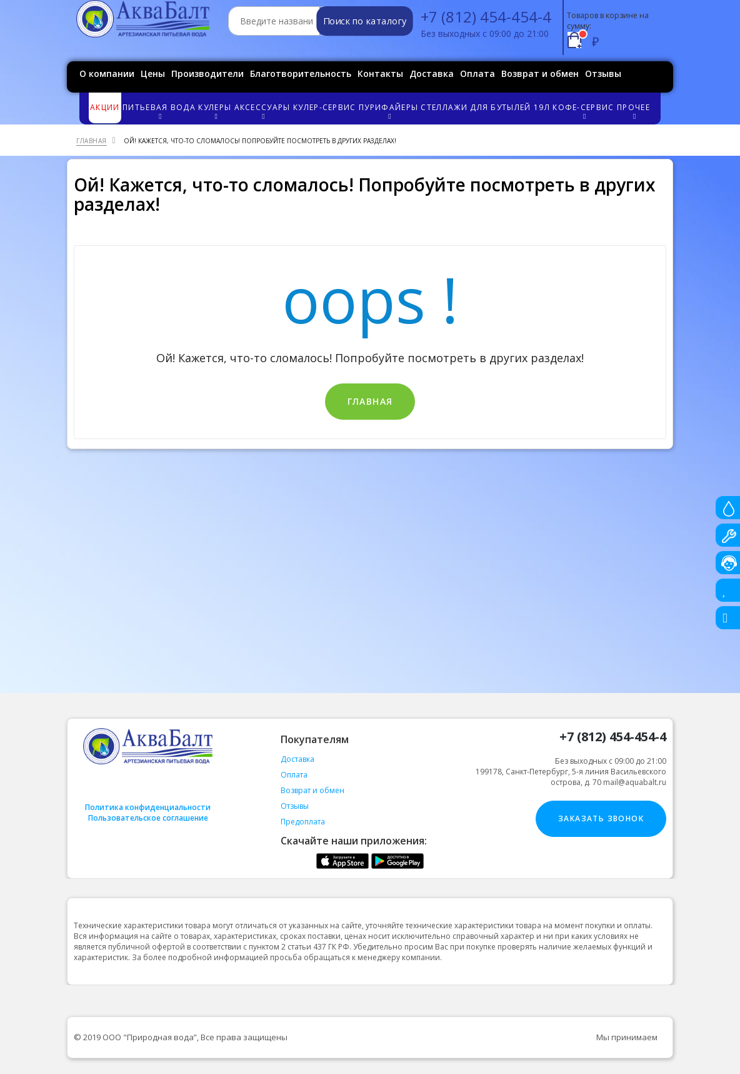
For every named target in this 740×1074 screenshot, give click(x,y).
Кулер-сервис (324, 107)
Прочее (634, 111)
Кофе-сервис (584, 111)
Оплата (477, 73)
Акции (105, 107)
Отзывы (603, 73)
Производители (207, 73)
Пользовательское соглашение (148, 818)
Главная (370, 401)
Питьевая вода (159, 111)
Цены (153, 73)
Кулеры (215, 111)
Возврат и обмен (540, 73)
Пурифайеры (389, 111)
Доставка (431, 73)
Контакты (380, 73)
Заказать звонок (601, 818)
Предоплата (303, 821)
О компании (106, 73)
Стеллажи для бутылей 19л (485, 107)
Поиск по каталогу (364, 21)
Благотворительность (300, 73)
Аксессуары (263, 111)
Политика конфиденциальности (148, 807)
